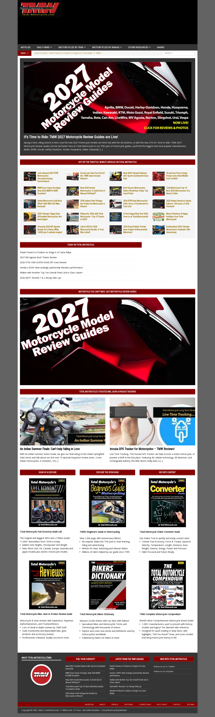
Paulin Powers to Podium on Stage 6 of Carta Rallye (45, 252)
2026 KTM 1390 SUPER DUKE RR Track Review (43, 262)
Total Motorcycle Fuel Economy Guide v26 (41, 531)
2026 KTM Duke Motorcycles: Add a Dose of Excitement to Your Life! (135, 203)
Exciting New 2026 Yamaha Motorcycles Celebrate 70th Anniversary (178, 229)
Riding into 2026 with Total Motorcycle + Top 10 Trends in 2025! (92, 216)
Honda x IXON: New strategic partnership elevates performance (51, 267)
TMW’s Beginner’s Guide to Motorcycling (100, 531)
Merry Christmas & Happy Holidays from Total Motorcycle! (177, 216)
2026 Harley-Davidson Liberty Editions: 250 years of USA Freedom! (178, 203)
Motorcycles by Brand (105, 47)
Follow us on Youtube (163, 671)
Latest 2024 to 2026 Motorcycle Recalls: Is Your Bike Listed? (92, 229)
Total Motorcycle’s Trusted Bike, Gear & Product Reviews (107, 391)
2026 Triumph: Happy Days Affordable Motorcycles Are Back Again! (49, 216)
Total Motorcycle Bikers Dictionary (97, 614)
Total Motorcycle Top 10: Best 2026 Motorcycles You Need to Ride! (178, 191)
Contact (177, 704)
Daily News (43, 47)
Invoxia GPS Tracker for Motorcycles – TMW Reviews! (142, 449)
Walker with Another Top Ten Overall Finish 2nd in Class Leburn (51, 272)
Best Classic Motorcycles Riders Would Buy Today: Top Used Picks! (135, 191)
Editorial (128, 704)
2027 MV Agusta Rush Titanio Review (38, 257)
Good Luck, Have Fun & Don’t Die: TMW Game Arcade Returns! (92, 176)
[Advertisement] (131, 23)
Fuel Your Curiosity (85, 659)
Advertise (89, 704)
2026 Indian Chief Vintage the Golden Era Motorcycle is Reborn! (92, 203)
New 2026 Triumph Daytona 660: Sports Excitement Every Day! (135, 176)
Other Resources (138, 47)
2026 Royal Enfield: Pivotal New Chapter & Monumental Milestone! (135, 229)
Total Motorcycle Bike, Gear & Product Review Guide (46, 614)
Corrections (145, 704)
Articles (25, 47)
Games (160, 47)
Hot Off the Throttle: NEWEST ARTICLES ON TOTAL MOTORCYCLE (107, 162)
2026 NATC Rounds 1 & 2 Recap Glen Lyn (40, 277)
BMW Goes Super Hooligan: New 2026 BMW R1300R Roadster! (49, 191)
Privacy (115, 704)
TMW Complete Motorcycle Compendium (160, 614)
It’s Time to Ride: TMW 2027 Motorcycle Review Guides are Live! (71, 137)
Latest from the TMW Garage (129, 659)
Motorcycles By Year (70, 47)
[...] (101, 149)
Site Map (190, 704)
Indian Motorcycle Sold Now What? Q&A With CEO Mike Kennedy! (49, 203)
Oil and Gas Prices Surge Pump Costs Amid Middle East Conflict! (177, 176)
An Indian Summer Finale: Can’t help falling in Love (50, 449)
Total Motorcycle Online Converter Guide (160, 531)
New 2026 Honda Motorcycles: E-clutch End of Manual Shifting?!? (92, 191)
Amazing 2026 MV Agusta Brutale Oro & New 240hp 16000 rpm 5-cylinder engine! (49, 229)
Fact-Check (162, 704)
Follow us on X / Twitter (164, 666)
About (102, 704)
